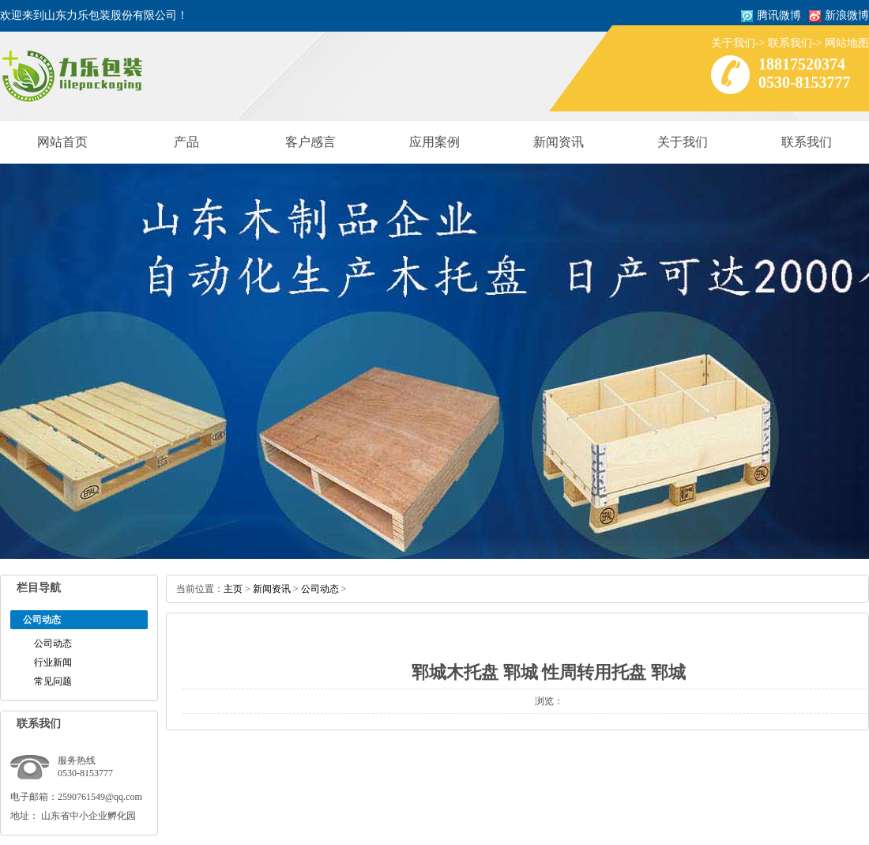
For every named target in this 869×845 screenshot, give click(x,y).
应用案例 (434, 142)
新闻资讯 (558, 142)
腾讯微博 (779, 15)
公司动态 (53, 643)
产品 (186, 142)
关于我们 (733, 43)
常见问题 (53, 681)
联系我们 (790, 43)
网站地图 (847, 43)
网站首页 (62, 142)
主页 (233, 588)
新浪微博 (847, 15)
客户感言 (310, 142)
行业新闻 (53, 662)
